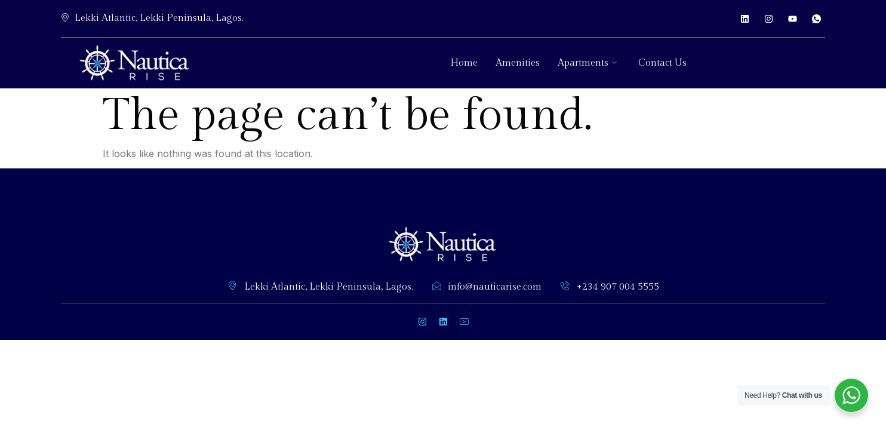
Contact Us (662, 63)
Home (464, 63)
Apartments (587, 63)
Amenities (518, 63)
